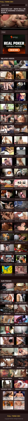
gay (4, 32)
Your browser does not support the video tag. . (14, 22)
